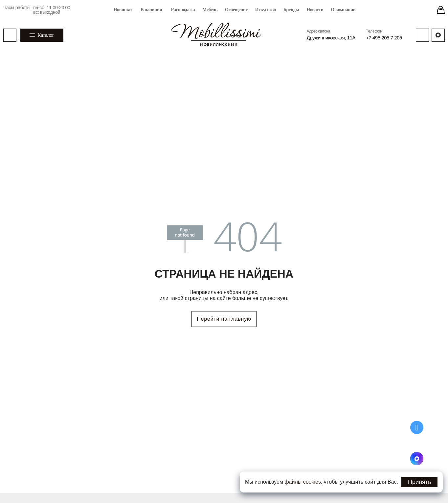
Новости (314, 9)
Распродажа (183, 9)
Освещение (236, 9)
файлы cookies (302, 482)
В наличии (151, 9)
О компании (343, 9)
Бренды (291, 9)
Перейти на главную (224, 319)
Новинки (123, 9)
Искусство (265, 9)
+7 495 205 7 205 (384, 37)
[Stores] (441, 10)
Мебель (209, 9)
